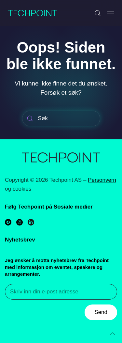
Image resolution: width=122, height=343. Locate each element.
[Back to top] (112, 334)
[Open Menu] (110, 13)
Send (100, 312)
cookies (22, 189)
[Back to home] (32, 13)
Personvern (102, 180)
